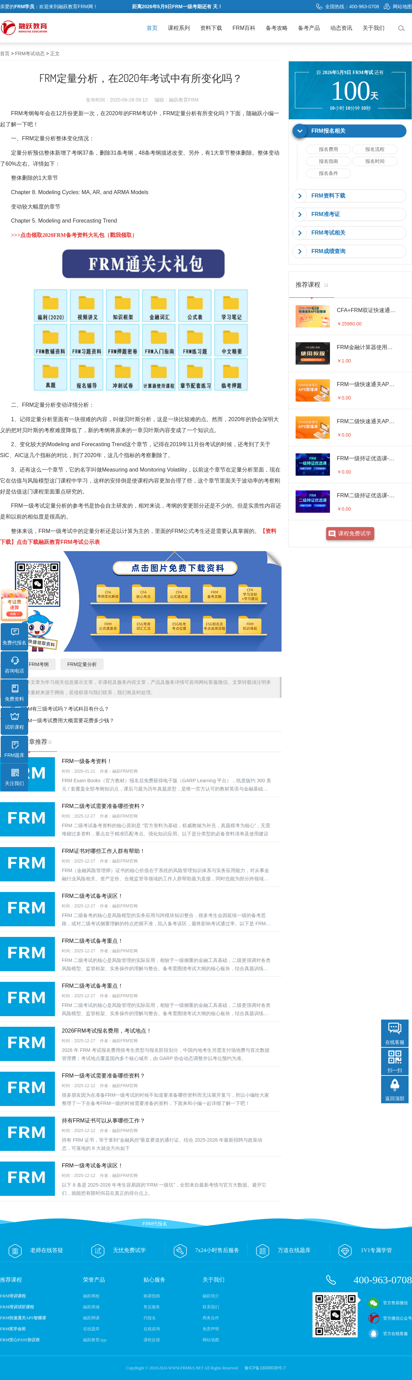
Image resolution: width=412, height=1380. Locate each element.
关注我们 (14, 777)
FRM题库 (14, 749)
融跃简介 (211, 1296)
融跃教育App (95, 1339)
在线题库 (91, 1329)
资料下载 (211, 28)
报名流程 (375, 149)
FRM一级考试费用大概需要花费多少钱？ (67, 720)
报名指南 (328, 161)
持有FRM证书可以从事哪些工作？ (103, 1120)
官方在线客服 (388, 1333)
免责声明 (211, 1329)
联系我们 (211, 1307)
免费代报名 (14, 636)
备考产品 (309, 28)
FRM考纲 (39, 664)
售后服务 (152, 1307)
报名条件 (328, 173)
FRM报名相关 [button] (328, 131)
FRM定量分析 (180, 113)
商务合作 (211, 1318)
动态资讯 (341, 28)
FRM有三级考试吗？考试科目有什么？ (65, 709)
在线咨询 (152, 1329)
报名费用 (328, 149)
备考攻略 (277, 28)
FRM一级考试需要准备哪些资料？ (103, 1076)
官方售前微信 (388, 1302)
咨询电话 (14, 665)
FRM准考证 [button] (325, 214)
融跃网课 (91, 1318)
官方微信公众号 (390, 1318)
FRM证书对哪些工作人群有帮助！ (103, 851)
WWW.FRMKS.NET (186, 1368)
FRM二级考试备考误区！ (92, 896)
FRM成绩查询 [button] (328, 251)
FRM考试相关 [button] (328, 233)
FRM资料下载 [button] (328, 196)
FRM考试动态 (30, 53)
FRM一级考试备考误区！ (92, 1165)
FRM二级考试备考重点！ (92, 941)
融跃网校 (91, 1296)
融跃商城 (91, 1307)
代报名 (150, 1318)
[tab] (350, 131)
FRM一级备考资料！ (87, 761)
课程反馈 (152, 1339)
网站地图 (398, 6)
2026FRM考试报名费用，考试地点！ (107, 1031)
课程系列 (179, 28)
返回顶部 (394, 1098)
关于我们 (374, 28)
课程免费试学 (354, 533)
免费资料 (14, 693)
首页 (152, 28)
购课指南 (152, 1296)
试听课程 (14, 721)
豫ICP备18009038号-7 (265, 1368)
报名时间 (375, 161)
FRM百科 (243, 28)
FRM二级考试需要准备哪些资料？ (103, 806)
